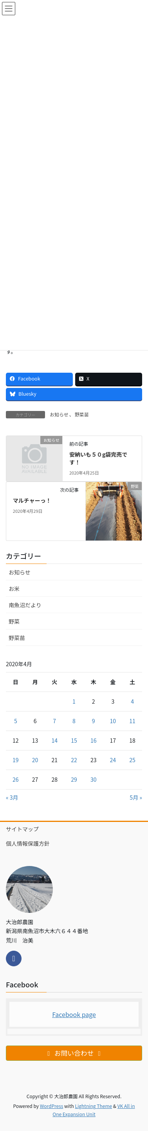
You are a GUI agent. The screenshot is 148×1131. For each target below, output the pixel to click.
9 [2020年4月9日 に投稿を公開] (93, 721)
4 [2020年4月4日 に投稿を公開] (132, 701)
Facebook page (74, 1014)
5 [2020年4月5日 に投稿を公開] (15, 721)
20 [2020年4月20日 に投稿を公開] (35, 760)
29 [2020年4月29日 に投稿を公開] (74, 779)
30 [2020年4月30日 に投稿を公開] (93, 779)
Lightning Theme (93, 1106)
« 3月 (12, 797)
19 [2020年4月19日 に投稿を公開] (16, 760)
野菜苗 (82, 414)
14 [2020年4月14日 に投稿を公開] (54, 740)
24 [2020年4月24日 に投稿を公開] (113, 760)
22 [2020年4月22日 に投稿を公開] (74, 760)
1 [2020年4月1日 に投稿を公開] (74, 701)
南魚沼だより (25, 605)
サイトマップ (22, 829)
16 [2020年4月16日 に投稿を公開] (93, 740)
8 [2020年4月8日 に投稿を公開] (74, 721)
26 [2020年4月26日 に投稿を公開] (16, 779)
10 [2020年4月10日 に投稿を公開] (113, 721)
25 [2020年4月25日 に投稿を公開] (132, 760)
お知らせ (59, 414)
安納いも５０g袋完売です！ (98, 458)
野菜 (14, 621)
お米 (14, 588)
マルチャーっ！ (32, 500)
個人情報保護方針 (28, 843)
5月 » (136, 797)
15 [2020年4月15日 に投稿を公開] (74, 740)
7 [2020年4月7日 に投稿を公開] (54, 721)
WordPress (51, 1106)
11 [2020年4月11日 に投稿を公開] (132, 721)
